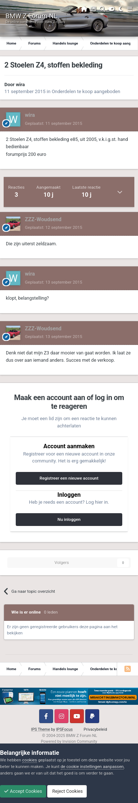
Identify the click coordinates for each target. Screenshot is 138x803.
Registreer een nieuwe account (69, 478)
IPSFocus (64, 729)
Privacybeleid (95, 729)
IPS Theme (40, 729)
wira (20, 84)
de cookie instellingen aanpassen (92, 766)
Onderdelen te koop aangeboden (86, 91)
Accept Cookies (23, 791)
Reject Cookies (67, 791)
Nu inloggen (69, 519)
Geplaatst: (53, 123)
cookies (29, 759)
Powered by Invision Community (69, 741)
